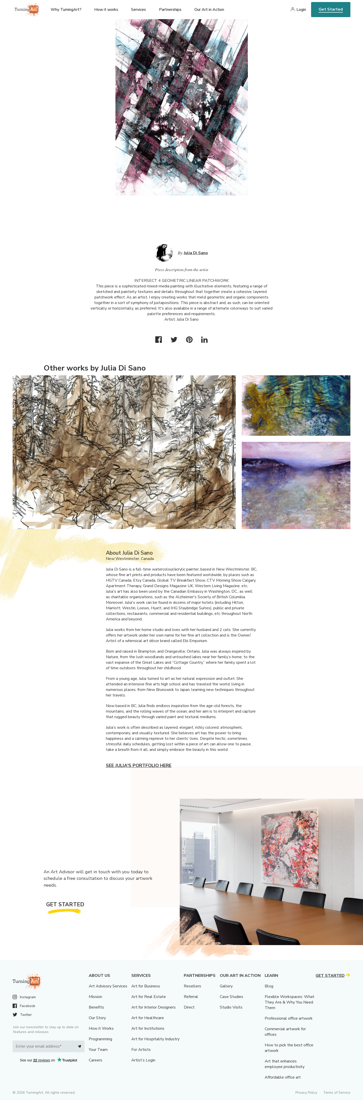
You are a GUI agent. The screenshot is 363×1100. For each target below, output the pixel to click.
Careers (95, 1060)
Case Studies (231, 996)
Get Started (331, 9)
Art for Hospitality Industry (155, 1039)
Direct (189, 1007)
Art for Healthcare (147, 1018)
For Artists (141, 1049)
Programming (100, 1039)
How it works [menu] (106, 9)
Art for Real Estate (148, 996)
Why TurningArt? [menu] (66, 9)
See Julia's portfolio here (138, 765)
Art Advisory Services (108, 986)
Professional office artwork (289, 1018)
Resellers (192, 986)
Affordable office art (283, 1077)
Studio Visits (231, 1007)
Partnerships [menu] (170, 9)
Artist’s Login (143, 1060)
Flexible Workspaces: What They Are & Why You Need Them (289, 1002)
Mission (95, 996)
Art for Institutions (147, 1028)
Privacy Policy (306, 1092)
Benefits (96, 1007)
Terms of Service (336, 1092)
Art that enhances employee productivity (285, 1064)
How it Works (101, 1028)
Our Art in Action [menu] (209, 9)
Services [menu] (138, 9)
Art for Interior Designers (153, 1007)
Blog (269, 986)
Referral (191, 996)
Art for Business (145, 986)
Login (301, 9)
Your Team (98, 1049)
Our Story (97, 1018)
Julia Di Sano (196, 253)
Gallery (226, 986)
